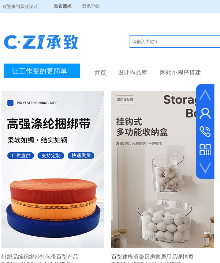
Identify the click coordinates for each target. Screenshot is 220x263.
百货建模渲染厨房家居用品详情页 (152, 257)
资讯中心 (91, 5)
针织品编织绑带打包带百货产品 (39, 257)
